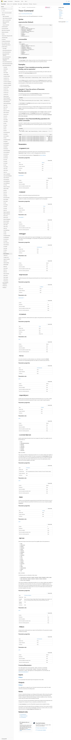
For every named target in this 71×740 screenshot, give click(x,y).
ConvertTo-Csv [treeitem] (6, 88)
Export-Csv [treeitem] (5, 108)
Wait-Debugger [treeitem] (6, 264)
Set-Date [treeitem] (5, 233)
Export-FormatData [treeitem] (6, 110)
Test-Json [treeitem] (5, 251)
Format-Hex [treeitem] (5, 116)
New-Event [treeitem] (5, 192)
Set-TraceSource (23, 717)
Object (43, 162)
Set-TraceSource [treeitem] (6, 239)
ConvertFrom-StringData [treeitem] (7, 85)
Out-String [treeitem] (5, 208)
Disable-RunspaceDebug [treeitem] (7, 99)
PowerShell (23, 7)
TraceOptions (28, 467)
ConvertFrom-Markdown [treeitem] (7, 81)
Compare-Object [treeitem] (6, 74)
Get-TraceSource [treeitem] (6, 154)
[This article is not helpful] (67, 21)
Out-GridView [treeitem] (6, 204)
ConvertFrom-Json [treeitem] (6, 79)
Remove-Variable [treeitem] (6, 222)
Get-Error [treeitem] (5, 128)
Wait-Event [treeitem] (5, 266)
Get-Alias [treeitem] (5, 123)
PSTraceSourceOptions (27, 595)
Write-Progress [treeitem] (6, 277)
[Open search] (66, 1)
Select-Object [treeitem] (6, 224)
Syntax (60, 9)
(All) (20, 258)
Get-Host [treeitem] (5, 137)
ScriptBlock (41, 286)
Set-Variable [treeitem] (5, 241)
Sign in (69, 1)
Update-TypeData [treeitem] (6, 262)
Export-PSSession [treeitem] (6, 112)
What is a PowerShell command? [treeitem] (6, 22)
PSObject (42, 407)
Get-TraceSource (23, 714)
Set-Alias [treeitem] (5, 231)
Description (61, 10)
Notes (60, 17)
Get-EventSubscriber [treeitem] (7, 132)
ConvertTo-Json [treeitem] (6, 92)
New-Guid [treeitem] (5, 193)
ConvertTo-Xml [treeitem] (6, 94)
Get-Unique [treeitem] (5, 159)
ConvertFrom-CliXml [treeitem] (7, 76)
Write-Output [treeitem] (6, 275)
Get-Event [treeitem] (5, 130)
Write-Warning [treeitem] (6, 280)
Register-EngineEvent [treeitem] (7, 212)
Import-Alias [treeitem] (5, 168)
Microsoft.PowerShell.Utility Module (26, 13)
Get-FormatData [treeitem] (6, 136)
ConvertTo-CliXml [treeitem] (6, 87)
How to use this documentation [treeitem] (7, 12)
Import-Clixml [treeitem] (6, 170)
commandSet (21, 175)
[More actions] (51, 7)
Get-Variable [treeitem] (5, 163)
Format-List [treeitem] (5, 117)
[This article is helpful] (66, 21)
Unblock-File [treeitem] (5, 255)
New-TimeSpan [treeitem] (6, 199)
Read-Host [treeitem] (5, 210)
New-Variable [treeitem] (6, 201)
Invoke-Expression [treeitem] (6, 179)
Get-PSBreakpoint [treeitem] (6, 143)
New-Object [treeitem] (5, 195)
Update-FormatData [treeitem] (7, 259)
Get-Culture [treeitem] (5, 125)
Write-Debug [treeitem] (5, 268)
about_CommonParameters (23, 671)
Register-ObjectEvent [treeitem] (7, 213)
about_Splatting (43, 155)
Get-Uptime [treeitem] (5, 161)
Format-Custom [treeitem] (6, 114)
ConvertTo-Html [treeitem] (6, 90)
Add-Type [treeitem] (5, 70)
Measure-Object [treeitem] (6, 188)
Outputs (61, 15)
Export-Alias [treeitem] (5, 105)
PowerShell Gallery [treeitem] (4, 37)
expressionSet (21, 297)
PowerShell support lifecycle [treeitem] (6, 44)
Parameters (61, 13)
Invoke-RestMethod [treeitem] (7, 181)
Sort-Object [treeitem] (5, 246)
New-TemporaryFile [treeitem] (6, 197)
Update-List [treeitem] (5, 260)
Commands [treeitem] (5, 67)
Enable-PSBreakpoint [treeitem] (7, 101)
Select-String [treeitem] (5, 226)
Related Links (61, 18)
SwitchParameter (39, 247)
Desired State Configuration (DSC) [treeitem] (7, 35)
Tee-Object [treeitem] (5, 250)
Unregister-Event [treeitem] (6, 257)
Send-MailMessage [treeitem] (6, 230)
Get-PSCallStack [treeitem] (6, 145)
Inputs (60, 14)
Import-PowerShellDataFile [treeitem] (8, 175)
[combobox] (6, 9)
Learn (19, 7)
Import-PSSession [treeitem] (6, 177)
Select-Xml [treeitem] (5, 228)
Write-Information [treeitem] (6, 273)
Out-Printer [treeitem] (5, 206)
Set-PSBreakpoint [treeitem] (6, 237)
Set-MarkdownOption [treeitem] (7, 235)
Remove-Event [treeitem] (6, 217)
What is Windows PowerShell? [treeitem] (7, 18)
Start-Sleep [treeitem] (5, 248)
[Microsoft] (1, 1)
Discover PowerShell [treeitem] (6, 24)
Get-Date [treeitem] (5, 126)
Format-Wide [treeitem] (6, 121)
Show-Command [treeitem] (6, 242)
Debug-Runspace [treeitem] (6, 96)
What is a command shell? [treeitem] (7, 20)
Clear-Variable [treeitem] (6, 72)
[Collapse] (12, 7)
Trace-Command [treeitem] (6, 253)
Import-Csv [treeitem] (5, 172)
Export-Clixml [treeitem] (6, 107)
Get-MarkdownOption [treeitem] (7, 139)
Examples (61, 11)
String (44, 206)
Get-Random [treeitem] (5, 146)
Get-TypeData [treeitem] (6, 155)
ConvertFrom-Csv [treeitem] (6, 78)
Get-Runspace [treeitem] (6, 148)
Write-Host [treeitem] (5, 271)
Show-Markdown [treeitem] (6, 244)
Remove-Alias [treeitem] (6, 215)
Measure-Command (23, 715)
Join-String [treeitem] (5, 184)
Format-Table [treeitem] (5, 119)
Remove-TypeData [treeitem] (6, 221)
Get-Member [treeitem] (5, 141)
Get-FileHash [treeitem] (5, 134)
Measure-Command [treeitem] (7, 186)
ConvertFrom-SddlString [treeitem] (7, 83)
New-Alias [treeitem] (5, 190)
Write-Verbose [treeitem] (6, 279)
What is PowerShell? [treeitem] (6, 16)
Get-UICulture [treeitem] (6, 157)
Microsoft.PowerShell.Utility (31, 7)
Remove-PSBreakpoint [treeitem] (7, 219)
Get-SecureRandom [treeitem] (7, 152)
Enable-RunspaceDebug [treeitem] (7, 103)
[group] (35, 78)
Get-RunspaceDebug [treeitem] (7, 150)
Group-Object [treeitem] (6, 166)
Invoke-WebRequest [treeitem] (7, 183)
